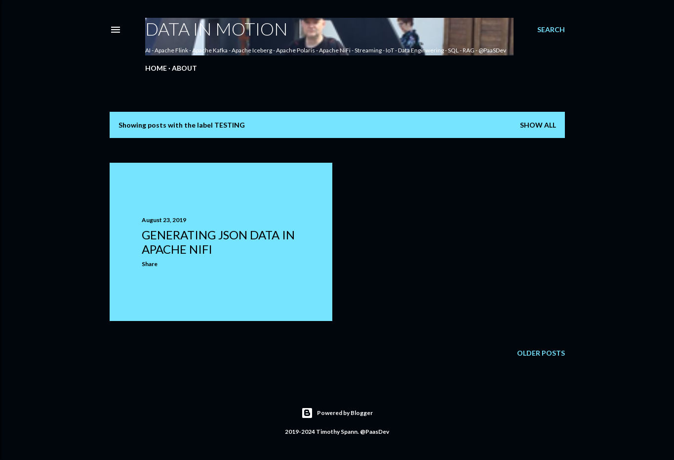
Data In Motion (216, 29)
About (184, 68)
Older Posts (541, 353)
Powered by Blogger (337, 413)
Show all (538, 125)
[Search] (551, 30)
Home (156, 68)
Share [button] (150, 264)
